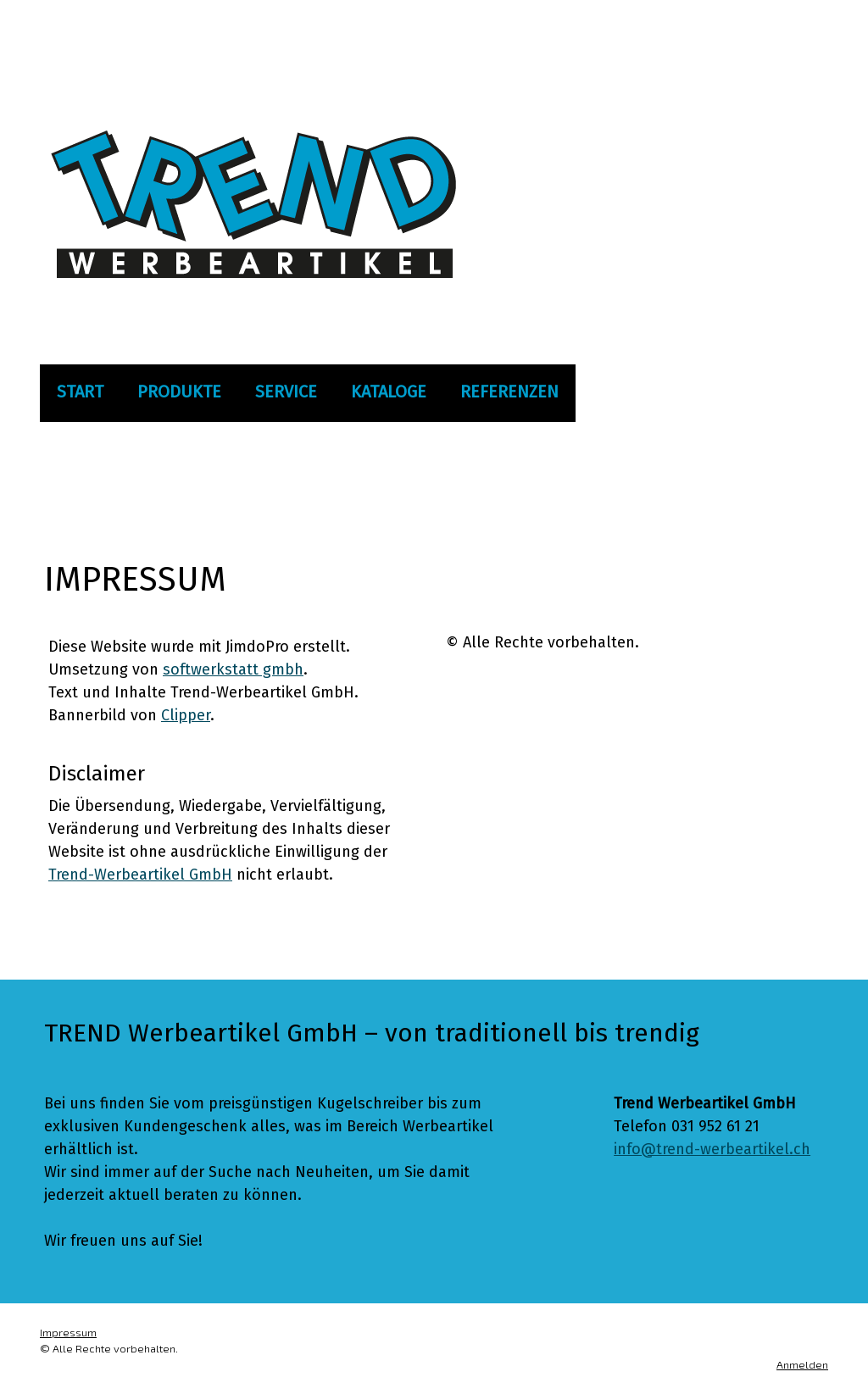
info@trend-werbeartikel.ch (712, 1149)
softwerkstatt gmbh (233, 669)
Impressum (68, 1332)
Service (286, 391)
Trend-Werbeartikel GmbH (140, 874)
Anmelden (802, 1364)
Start (80, 391)
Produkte (179, 391)
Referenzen (509, 391)
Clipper (185, 715)
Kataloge (388, 391)
